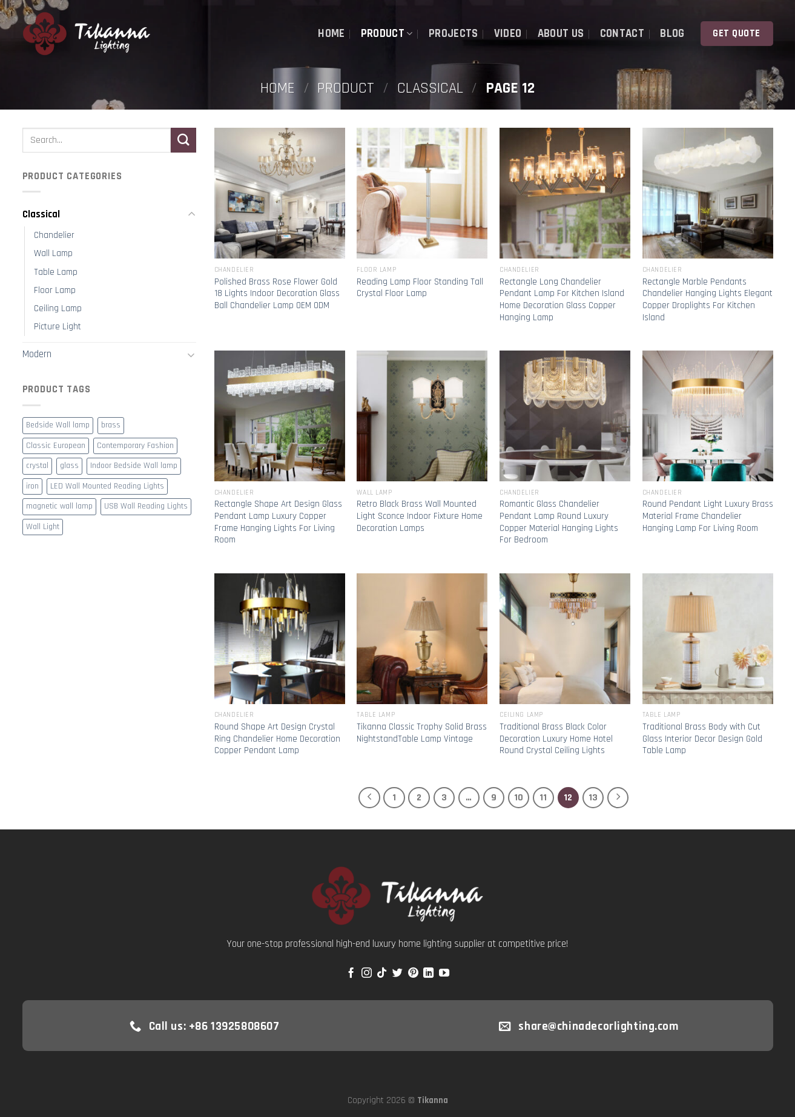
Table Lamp (56, 272)
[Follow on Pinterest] (413, 973)
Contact (622, 34)
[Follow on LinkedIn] (428, 973)
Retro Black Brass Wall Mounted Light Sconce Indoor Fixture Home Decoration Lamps (420, 515)
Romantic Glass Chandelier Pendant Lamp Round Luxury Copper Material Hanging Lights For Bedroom (559, 521)
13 (593, 797)
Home (331, 34)
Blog (672, 34)
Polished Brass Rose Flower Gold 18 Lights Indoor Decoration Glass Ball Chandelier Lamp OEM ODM (277, 293)
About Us (561, 34)
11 (543, 797)
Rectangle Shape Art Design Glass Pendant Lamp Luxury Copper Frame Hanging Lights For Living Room (278, 521)
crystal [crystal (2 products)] (37, 466)
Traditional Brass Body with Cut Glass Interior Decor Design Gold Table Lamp (702, 738)
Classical (430, 88)
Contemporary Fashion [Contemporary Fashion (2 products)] (135, 446)
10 (518, 797)
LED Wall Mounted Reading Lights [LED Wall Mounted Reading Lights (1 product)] (107, 486)
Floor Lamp (55, 290)
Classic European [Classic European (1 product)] (55, 446)
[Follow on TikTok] (382, 973)
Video (508, 34)
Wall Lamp (53, 253)
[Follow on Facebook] (351, 973)
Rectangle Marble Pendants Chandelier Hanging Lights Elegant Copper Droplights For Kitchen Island (707, 299)
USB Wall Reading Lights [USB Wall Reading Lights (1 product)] (146, 506)
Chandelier (54, 235)
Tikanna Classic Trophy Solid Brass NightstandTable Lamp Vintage (422, 733)
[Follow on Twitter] (397, 973)
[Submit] (183, 140)
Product (387, 34)
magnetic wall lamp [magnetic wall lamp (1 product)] (59, 506)
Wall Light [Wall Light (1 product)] (42, 527)
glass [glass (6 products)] (69, 466)
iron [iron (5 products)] (32, 486)
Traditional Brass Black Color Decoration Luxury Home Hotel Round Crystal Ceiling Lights (556, 738)
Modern (36, 354)
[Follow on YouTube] (444, 973)
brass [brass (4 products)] (110, 425)
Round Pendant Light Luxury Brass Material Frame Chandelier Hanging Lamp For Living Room (707, 515)
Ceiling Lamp (58, 308)
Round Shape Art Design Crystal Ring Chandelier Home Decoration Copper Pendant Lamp (277, 738)
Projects (453, 34)
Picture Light (57, 326)
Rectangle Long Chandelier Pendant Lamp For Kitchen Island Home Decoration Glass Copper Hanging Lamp (562, 299)
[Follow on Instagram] (366, 973)
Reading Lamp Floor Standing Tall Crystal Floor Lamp (420, 288)
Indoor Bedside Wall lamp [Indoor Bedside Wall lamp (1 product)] (133, 466)
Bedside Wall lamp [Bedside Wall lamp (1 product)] (58, 425)
